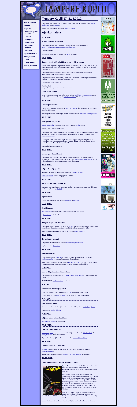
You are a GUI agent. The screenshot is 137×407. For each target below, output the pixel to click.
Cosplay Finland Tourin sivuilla (74, 275)
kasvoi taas (56, 246)
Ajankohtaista (30, 22)
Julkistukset (29, 42)
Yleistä (27, 25)
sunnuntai (81, 172)
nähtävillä (59, 189)
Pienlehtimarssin (47, 211)
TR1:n (68, 54)
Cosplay (28, 36)
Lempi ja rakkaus (79, 231)
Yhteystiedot (29, 57)
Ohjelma (27, 29)
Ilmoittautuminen (58, 281)
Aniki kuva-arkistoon (70, 97)
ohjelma (70, 226)
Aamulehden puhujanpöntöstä (83, 159)
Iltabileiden (45, 349)
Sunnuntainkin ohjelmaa (49, 321)
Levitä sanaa (30, 63)
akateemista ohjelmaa (48, 136)
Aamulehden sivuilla (71, 108)
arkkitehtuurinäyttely (74, 262)
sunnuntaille (76, 200)
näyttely (68, 292)
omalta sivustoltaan (69, 28)
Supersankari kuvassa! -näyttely (71, 354)
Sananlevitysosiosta (47, 176)
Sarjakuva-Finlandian (48, 125)
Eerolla (77, 125)
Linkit (27, 60)
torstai (93, 307)
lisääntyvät (59, 257)
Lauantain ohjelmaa (47, 333)
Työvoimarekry (30, 53)
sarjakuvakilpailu (56, 310)
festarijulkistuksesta (47, 351)
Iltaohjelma (29, 39)
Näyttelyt (28, 50)
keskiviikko (86, 307)
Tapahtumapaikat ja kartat (31, 32)
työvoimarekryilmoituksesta (74, 242)
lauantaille (68, 200)
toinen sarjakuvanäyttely (80, 338)
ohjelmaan (56, 25)
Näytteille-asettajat (29, 46)
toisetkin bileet (87, 333)
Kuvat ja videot (30, 66)
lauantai (73, 172)
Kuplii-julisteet (60, 295)
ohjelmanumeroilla (47, 259)
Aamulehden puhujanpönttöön (83, 95)
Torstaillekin (47, 215)
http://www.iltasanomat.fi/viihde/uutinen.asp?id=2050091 (59, 47)
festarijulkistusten (47, 335)
